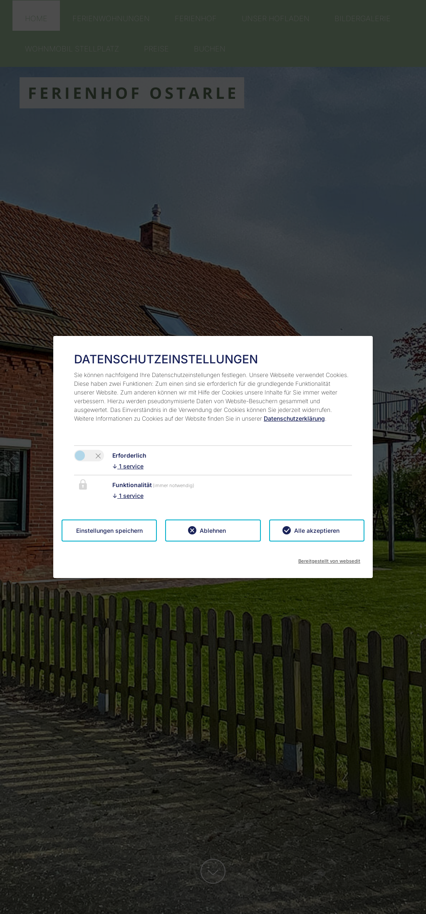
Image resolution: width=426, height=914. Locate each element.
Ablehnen (213, 530)
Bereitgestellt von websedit (329, 558)
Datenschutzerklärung (294, 418)
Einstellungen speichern (109, 530)
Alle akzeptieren (316, 530)
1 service (128, 466)
